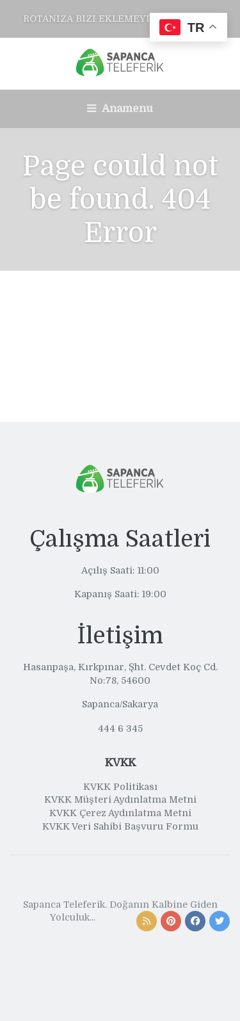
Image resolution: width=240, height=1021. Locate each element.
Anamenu (120, 108)
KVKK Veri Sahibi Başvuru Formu (120, 826)
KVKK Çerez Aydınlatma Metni (120, 813)
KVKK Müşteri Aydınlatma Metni (120, 799)
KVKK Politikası (120, 787)
